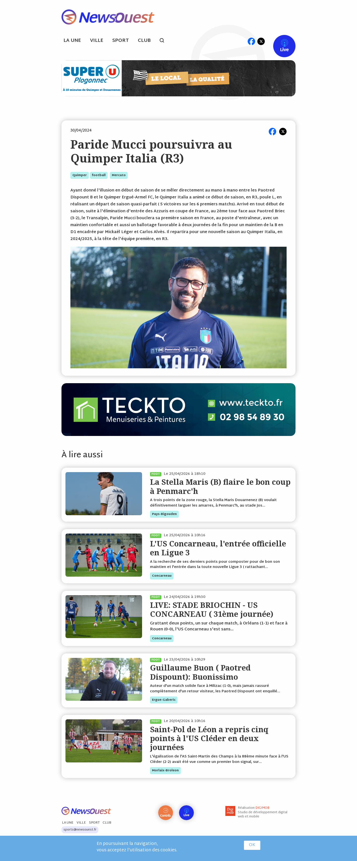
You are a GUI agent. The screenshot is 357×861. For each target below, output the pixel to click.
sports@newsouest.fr (79, 830)
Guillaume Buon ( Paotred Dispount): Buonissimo (200, 672)
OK (252, 845)
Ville (96, 40)
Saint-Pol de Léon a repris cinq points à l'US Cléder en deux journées (209, 738)
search (164, 41)
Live (279, 41)
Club (144, 40)
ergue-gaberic (164, 700)
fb (251, 41)
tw (261, 41)
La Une (72, 40)
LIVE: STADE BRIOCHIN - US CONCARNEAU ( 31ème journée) (211, 609)
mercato (119, 175)
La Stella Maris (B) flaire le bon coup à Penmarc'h (220, 486)
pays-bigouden (164, 514)
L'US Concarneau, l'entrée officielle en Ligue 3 (218, 548)
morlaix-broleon (165, 771)
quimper (79, 175)
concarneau (162, 576)
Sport (120, 40)
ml (241, 41)
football (99, 175)
